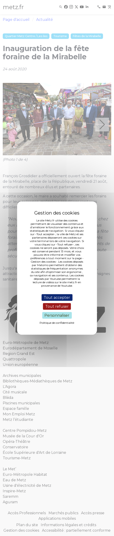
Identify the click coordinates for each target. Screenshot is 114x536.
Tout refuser (57, 306)
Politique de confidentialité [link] (57, 322)
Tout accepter (57, 297)
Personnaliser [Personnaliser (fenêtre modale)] (56, 315)
